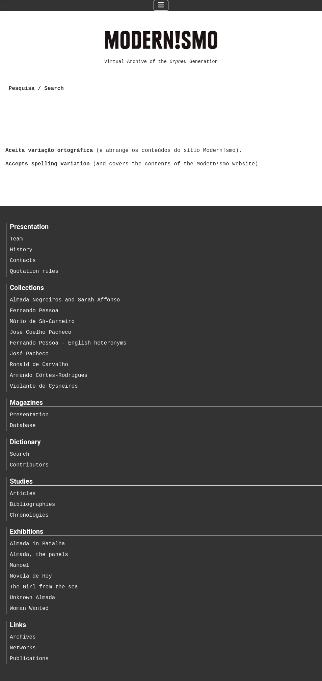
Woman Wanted (29, 609)
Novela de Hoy (31, 576)
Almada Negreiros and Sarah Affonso (65, 300)
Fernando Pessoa (34, 311)
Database (23, 426)
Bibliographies (32, 504)
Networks (23, 648)
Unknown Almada (32, 598)
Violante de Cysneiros (44, 386)
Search (19, 454)
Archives (23, 637)
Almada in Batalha (37, 544)
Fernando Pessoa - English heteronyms (68, 343)
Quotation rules (34, 271)
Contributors (29, 465)
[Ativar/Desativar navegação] (161, 5)
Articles (23, 494)
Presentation (29, 415)
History (21, 250)
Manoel (19, 565)
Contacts (23, 261)
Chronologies (29, 515)
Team (16, 239)
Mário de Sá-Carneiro (42, 322)
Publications (29, 659)
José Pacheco (29, 354)
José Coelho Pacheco (40, 332)
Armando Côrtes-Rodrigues (48, 375)
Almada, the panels (39, 555)
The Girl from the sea (44, 587)
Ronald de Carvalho (39, 365)
